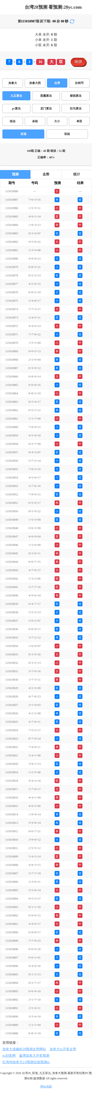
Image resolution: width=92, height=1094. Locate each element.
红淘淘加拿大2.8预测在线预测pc (26, 1062)
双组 (67, 134)
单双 (79, 121)
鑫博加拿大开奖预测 (34, 1055)
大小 (57, 121)
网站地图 (46, 1086)
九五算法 (16, 95)
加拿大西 (35, 83)
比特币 (79, 83)
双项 (23, 134)
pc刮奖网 (9, 1055)
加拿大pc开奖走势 (63, 1049)
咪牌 (78, 62)
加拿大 (12, 83)
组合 (13, 121)
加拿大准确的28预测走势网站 (24, 1049)
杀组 (35, 121)
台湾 (57, 83)
